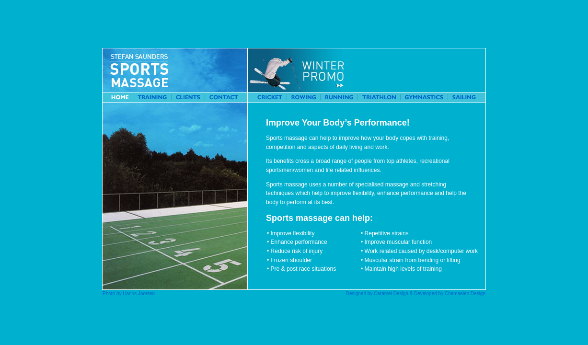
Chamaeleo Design (465, 293)
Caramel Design (391, 293)
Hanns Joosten (139, 293)
